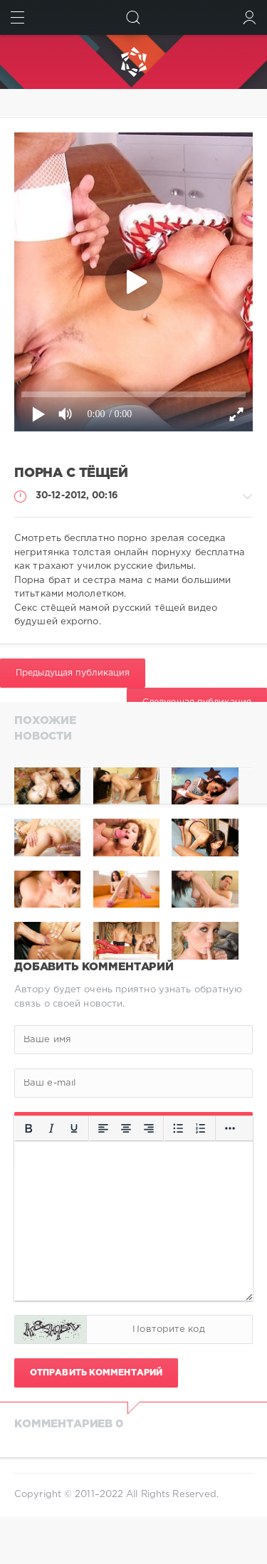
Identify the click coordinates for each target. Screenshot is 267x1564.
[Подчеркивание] (74, 1128)
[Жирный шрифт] (28, 1128)
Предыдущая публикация (73, 673)
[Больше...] (230, 1128)
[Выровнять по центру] (126, 1128)
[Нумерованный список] (201, 1128)
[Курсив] (51, 1128)
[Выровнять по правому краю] (149, 1128)
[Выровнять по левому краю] (103, 1128)
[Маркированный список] (178, 1128)
